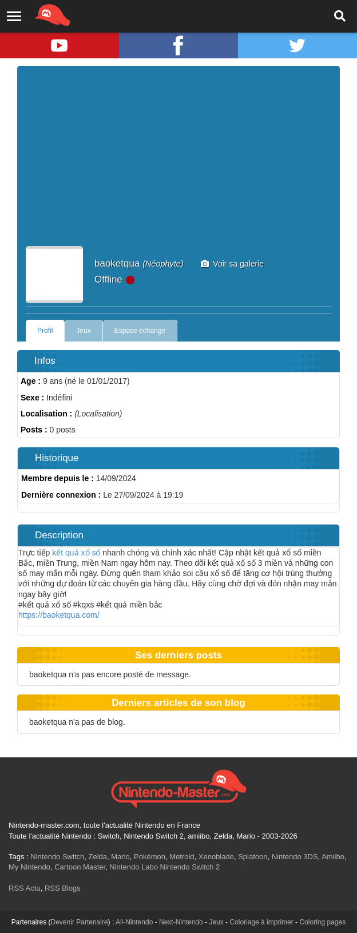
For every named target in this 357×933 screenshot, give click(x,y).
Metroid (181, 856)
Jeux (83, 331)
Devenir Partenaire (79, 922)
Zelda (97, 856)
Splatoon (252, 856)
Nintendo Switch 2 (190, 867)
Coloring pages (322, 922)
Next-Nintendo (181, 922)
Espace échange (139, 331)
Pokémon (149, 856)
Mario (120, 856)
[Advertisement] (178, 160)
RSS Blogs (63, 888)
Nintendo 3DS (295, 856)
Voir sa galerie (232, 263)
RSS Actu (25, 888)
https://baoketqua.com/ (59, 615)
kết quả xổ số (76, 552)
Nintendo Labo (133, 867)
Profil (45, 331)
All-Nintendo (134, 922)
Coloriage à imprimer (261, 922)
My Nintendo (29, 867)
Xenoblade (216, 856)
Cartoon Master (79, 867)
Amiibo (333, 856)
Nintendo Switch (57, 856)
